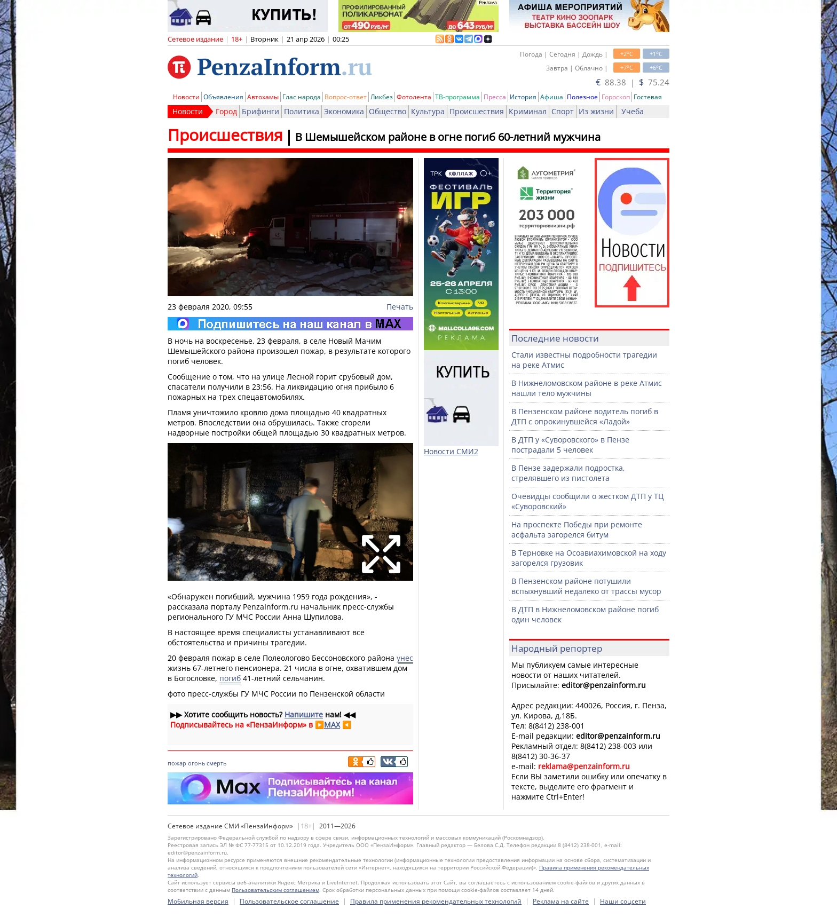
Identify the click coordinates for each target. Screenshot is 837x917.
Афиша (551, 96)
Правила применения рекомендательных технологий (436, 901)
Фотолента (414, 96)
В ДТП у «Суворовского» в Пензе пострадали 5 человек (570, 444)
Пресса (495, 96)
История (523, 96)
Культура (428, 111)
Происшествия (476, 111)
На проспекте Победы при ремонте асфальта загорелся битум (576, 529)
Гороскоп (616, 96)
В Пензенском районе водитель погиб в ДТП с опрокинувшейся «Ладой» (584, 416)
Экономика (344, 111)
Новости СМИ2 (451, 451)
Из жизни (596, 111)
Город (226, 111)
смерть (216, 763)
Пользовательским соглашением (275, 890)
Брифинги (260, 111)
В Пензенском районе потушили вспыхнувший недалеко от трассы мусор (586, 586)
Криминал (528, 111)
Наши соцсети (623, 901)
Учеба (632, 111)
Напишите (304, 714)
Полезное (582, 96)
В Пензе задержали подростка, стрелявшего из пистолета (568, 473)
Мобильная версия (198, 901)
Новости (186, 96)
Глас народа (301, 96)
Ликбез (381, 96)
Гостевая (648, 96)
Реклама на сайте (561, 901)
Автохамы (263, 96)
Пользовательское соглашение (289, 901)
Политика (301, 111)
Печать (399, 307)
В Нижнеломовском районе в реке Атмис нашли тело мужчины (586, 388)
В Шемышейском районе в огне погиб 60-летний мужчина (448, 137)
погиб (230, 678)
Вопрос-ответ (346, 96)
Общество (387, 111)
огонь (196, 763)
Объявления (223, 96)
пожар (177, 763)
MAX (332, 725)
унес (405, 658)
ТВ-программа (457, 96)
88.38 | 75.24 (632, 82)
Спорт (562, 111)
